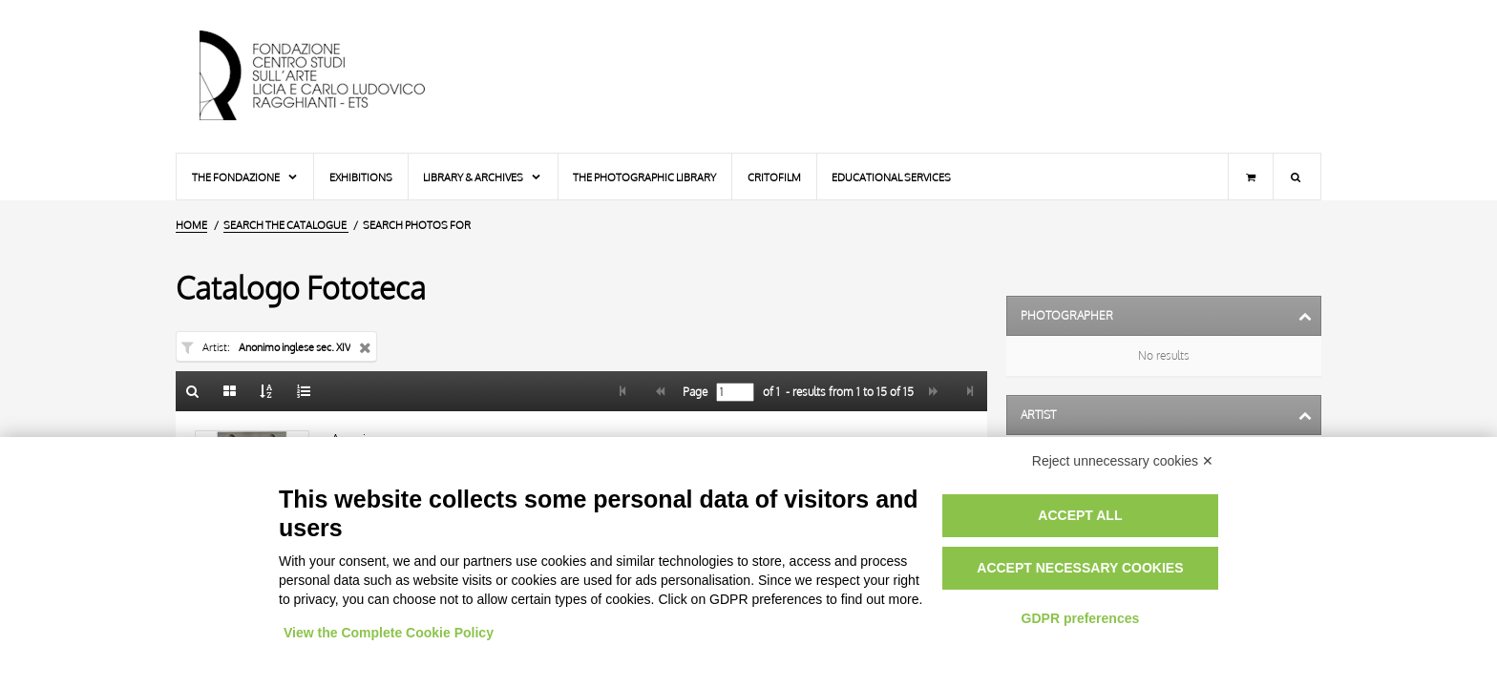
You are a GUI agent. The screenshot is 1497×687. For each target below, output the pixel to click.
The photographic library (644, 177)
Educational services (891, 177)
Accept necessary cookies (1080, 567)
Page (693, 392)
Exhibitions (360, 177)
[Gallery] (230, 391)
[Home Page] (328, 76)
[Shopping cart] (1251, 176)
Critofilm (774, 177)
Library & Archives (482, 177)
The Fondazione (245, 177)
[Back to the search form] (193, 391)
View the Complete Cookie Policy (389, 632)
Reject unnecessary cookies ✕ (1122, 460)
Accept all (1080, 515)
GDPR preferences (1081, 618)
